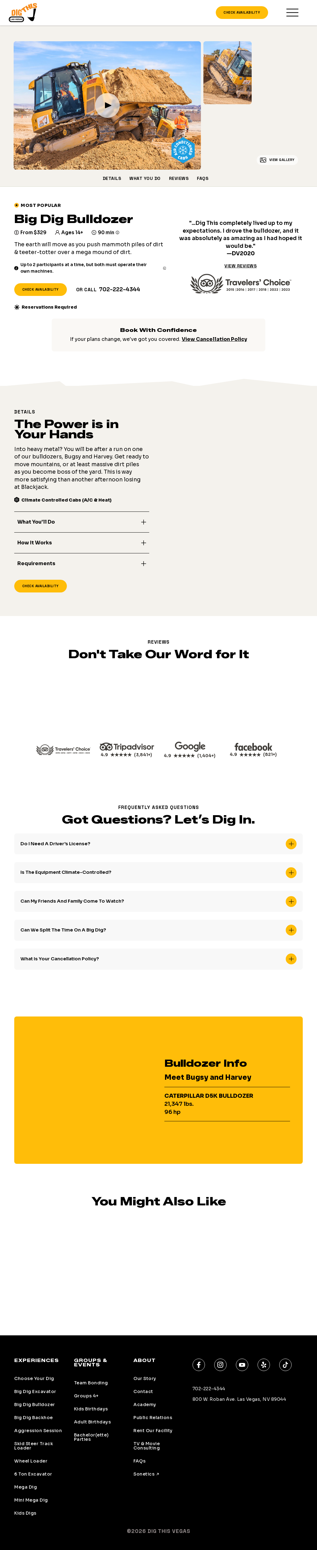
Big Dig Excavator (35, 1391)
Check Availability (242, 13)
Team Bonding (91, 1383)
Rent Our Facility (153, 1430)
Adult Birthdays (92, 1422)
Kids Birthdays (91, 1409)
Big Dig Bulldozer (34, 1404)
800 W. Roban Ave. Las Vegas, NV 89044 (239, 1399)
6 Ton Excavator (33, 1474)
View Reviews (240, 267)
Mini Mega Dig (31, 1500)
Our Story (144, 1378)
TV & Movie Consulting (146, 1445)
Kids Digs (25, 1513)
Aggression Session (38, 1430)
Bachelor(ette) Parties (91, 1437)
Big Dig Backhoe (33, 1417)
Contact (143, 1391)
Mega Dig (25, 1487)
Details (112, 179)
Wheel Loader (30, 1461)
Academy (144, 1404)
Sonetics (143, 1474)
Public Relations (152, 1417)
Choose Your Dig (34, 1378)
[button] (81, 523)
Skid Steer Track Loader (33, 1445)
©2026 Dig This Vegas (158, 1531)
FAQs (202, 179)
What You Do (145, 179)
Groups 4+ (86, 1396)
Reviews (179, 179)
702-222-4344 (119, 290)
